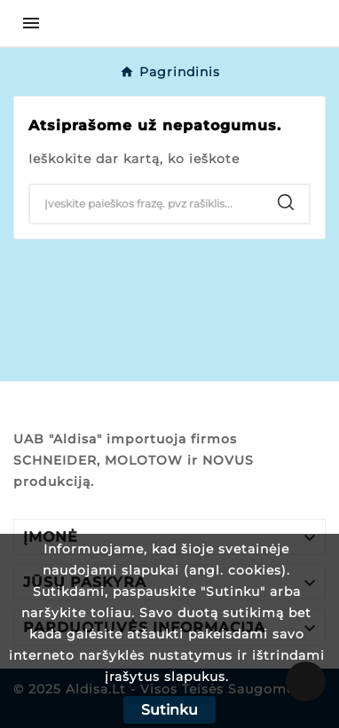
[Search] (146, 204)
